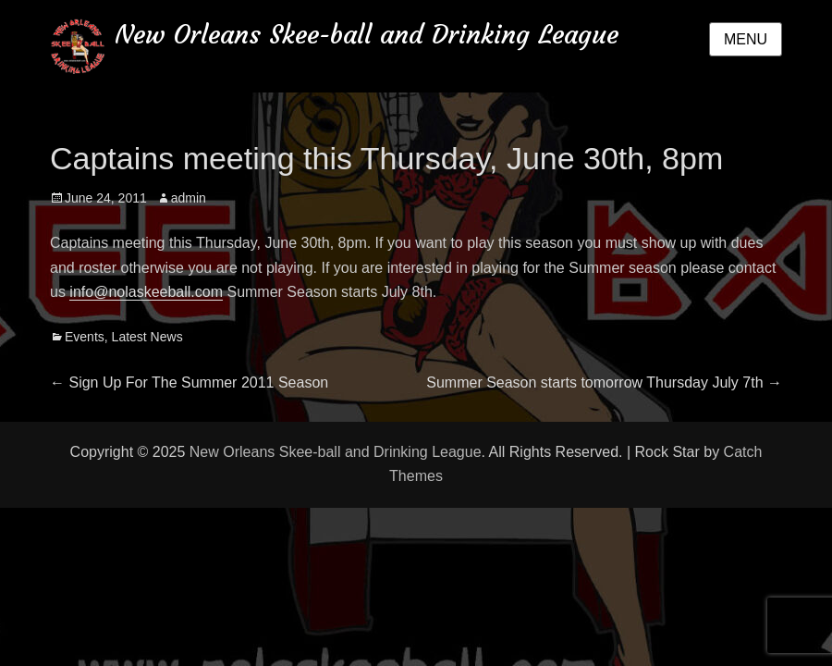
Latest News (147, 336)
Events (84, 336)
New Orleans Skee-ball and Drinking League (366, 34)
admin (188, 198)
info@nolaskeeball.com (146, 292)
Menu (745, 39)
